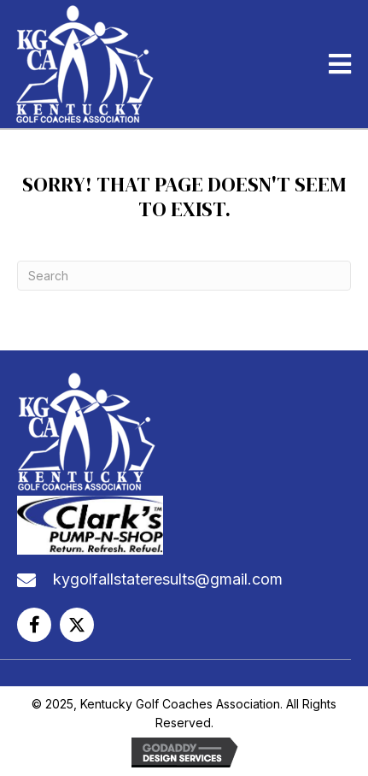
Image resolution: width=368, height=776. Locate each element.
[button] (34, 625)
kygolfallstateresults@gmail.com (168, 579)
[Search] (184, 276)
